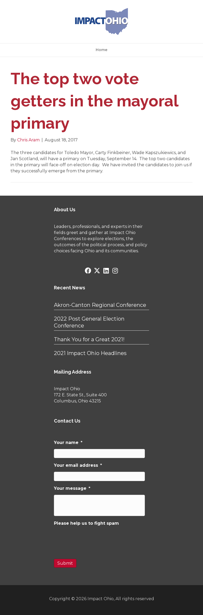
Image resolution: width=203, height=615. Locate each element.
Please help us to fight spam (86, 523)
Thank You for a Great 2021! (89, 339)
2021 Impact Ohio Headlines (90, 353)
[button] (88, 270)
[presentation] (94, 540)
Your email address (78, 465)
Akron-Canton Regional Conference (100, 305)
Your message (72, 488)
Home (101, 49)
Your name (68, 442)
